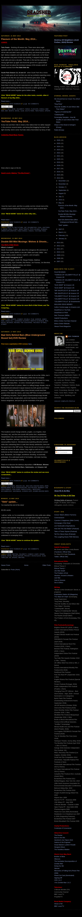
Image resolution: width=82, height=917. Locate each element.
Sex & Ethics (58, 582)
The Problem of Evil (61, 573)
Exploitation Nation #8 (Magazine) (66, 594)
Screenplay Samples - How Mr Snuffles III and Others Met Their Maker (66, 119)
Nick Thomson (73, 336)
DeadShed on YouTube (62, 310)
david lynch (7, 229)
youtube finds (40, 231)
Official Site (67, 552)
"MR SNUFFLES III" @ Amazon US (66, 293)
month (11, 111)
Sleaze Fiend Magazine (62, 326)
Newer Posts (5, 565)
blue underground (19, 487)
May (60, 203)
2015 (59, 175)
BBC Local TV (59, 906)
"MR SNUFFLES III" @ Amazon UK (66, 290)
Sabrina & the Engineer (62, 842)
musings (10, 322)
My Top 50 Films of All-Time (64, 495)
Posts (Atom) (15, 569)
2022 (59, 153)
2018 (59, 165)
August (61, 193)
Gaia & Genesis (59, 580)
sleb (22, 111)
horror (38, 319)
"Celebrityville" (59, 115)
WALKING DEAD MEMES (63, 304)
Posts (59, 448)
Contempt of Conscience (62, 828)
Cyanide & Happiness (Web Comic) (66, 520)
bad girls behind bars (35, 486)
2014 (9, 109)
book (14, 109)
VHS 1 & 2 (58, 880)
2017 (59, 168)
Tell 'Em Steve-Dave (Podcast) (64, 534)
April (60, 229)
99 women (11, 486)
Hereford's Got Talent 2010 (63, 840)
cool (40, 227)
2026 (59, 140)
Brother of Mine (59, 856)
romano (44, 229)
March (61, 232)
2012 (59, 246)
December (62, 181)
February (62, 235)
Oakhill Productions (61, 318)
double (27, 319)
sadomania (17, 491)
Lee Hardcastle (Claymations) (64, 526)
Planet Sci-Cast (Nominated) (64, 875)
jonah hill (9, 321)
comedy (20, 319)
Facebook (58, 552)
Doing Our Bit (59, 866)
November (62, 184)
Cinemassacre (59, 518)
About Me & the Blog (62, 491)
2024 (59, 146)
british (15, 554)
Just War (57, 578)
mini (46, 321)
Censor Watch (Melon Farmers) (65, 515)
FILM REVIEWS (59, 272)
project (27, 556)
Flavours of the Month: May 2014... (19, 39)
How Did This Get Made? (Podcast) (66, 529)
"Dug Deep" (58, 104)
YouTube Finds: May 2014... (15, 121)
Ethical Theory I (59, 568)
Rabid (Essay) (59, 130)
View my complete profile (64, 401)
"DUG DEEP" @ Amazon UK (64, 285)
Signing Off (58, 878)
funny (15, 229)
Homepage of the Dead (62, 523)
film (32, 319)
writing (21, 557)
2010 (59, 252)
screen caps (27, 491)
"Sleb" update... (9, 502)
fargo (27, 109)
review (17, 322)
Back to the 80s (59, 838)
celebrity (20, 109)
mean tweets (24, 229)
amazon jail (20, 486)
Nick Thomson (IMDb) (61, 315)
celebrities (32, 227)
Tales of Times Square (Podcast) (65, 531)
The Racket (58, 835)
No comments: (33, 104)
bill (8, 319)
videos (31, 231)
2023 (59, 150)
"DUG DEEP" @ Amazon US (64, 288)
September (63, 190)
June (60, 200)
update (47, 111)
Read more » (5, 101)
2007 (59, 261)
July (60, 196)
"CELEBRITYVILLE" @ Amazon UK (66, 296)
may (6, 111)
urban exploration (9, 231)
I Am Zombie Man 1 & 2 (62, 882)
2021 (59, 156)
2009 (59, 255)
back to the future (15, 227)
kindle (42, 109)
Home (26, 565)
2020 (59, 159)
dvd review (32, 487)
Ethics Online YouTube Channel (65, 321)
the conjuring (26, 322)
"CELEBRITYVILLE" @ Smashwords (67, 301)
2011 (59, 249)
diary (36, 554)
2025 (59, 143)
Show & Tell (58, 904)
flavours (34, 109)
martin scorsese (37, 321)
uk (10, 557)
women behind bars (41, 491)
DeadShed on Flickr (61, 312)
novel (17, 111)
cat (25, 227)
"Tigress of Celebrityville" (63, 112)
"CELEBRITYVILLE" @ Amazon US (66, 299)
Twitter (56, 557)
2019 (59, 162)
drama (42, 554)
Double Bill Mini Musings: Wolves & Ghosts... (24, 241)
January (62, 238)
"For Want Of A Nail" (61, 597)
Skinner (57, 868)
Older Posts (46, 565)
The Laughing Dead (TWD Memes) (66, 537)
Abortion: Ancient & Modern (63, 575)
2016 (59, 172)
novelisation (18, 556)
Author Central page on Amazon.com (67, 307)
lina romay (16, 489)
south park (29, 111)
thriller (4, 557)
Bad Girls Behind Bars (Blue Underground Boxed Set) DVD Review (23, 336)
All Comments (61, 452)
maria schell (26, 489)
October (62, 187)
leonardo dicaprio (22, 321)
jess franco (6, 489)
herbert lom (43, 487)
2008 (59, 258)
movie (3, 322)
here (30, 344)
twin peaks (39, 111)
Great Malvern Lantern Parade (64, 845)
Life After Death (59, 571)
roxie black (36, 556)
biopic (13, 319)
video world (22, 231)
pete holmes (35, 229)
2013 (59, 242)
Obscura (57, 859)
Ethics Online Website (62, 323)
